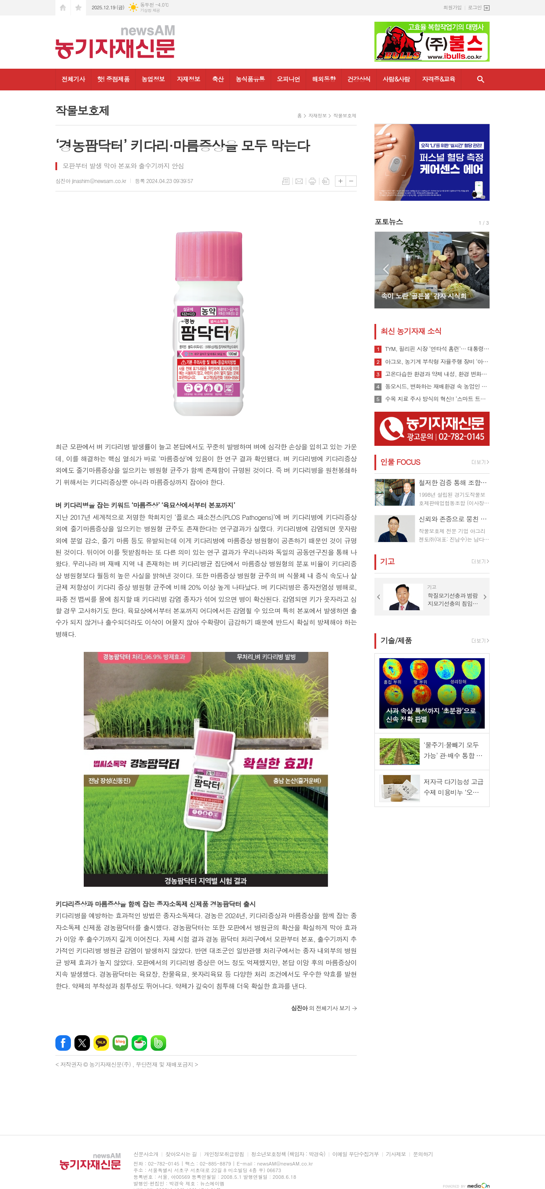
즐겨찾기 (78, 8)
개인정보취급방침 (224, 1154)
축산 (217, 78)
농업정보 (153, 78)
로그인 (475, 7)
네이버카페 (139, 1043)
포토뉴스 (388, 221)
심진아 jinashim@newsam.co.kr (90, 180)
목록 (285, 181)
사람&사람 (396, 78)
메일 (299, 181)
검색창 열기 (481, 79)
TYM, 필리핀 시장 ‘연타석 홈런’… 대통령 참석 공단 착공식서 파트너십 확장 (437, 349)
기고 (387, 561)
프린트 (312, 181)
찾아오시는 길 (181, 1154)
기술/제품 (396, 640)
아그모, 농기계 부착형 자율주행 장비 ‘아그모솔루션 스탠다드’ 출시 (437, 362)
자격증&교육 (438, 78)
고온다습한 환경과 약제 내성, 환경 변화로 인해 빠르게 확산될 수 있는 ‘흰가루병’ (437, 374)
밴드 (158, 1043)
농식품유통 (250, 78)
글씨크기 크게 (340, 181)
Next (478, 269)
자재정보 (188, 78)
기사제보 (396, 1154)
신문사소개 (145, 1154)
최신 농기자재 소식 (411, 331)
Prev (385, 269)
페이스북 (63, 1043)
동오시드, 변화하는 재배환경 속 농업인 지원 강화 (437, 386)
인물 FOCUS (400, 461)
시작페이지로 (62, 8)
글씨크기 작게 (351, 181)
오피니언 (288, 78)
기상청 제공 (150, 10)
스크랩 (325, 181)
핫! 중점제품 (113, 78)
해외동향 (323, 78)
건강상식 (359, 78)
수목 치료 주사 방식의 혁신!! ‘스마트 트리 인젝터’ (437, 399)
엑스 (82, 1043)
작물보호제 (344, 115)
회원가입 (453, 7)
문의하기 (423, 1154)
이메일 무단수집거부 (355, 1154)
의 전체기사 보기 (320, 1008)
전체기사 (73, 78)
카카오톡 (101, 1043)
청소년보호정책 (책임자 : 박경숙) (288, 1154)
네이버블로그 (120, 1043)
